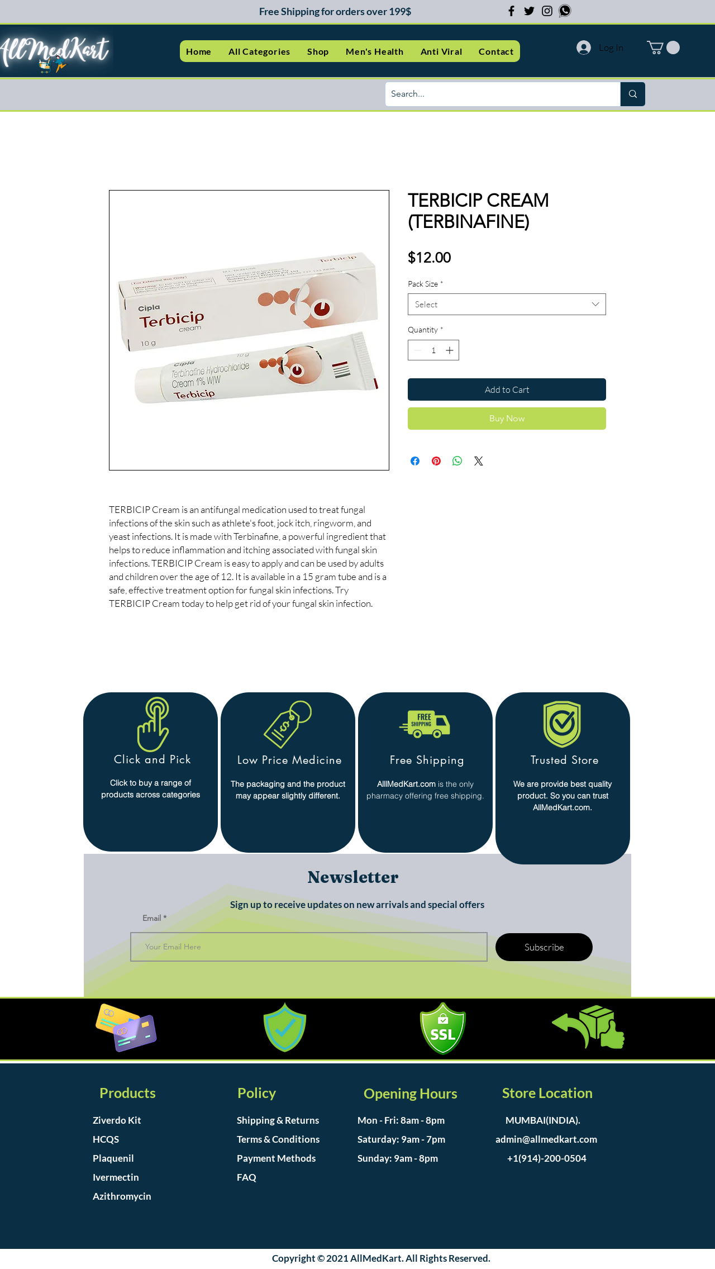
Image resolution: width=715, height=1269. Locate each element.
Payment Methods (277, 1158)
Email (151, 918)
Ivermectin (116, 1177)
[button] (259, 51)
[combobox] (507, 304)
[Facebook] (511, 11)
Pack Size (426, 283)
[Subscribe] (544, 947)
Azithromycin (122, 1196)
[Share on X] (478, 461)
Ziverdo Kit (117, 1120)
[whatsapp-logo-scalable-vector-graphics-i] (565, 11)
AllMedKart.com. (562, 807)
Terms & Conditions (278, 1139)
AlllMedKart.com (406, 784)
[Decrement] (416, 350)
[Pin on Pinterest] (436, 461)
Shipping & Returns (278, 1120)
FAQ (246, 1177)
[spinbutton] (433, 350)
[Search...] (494, 94)
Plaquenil (113, 1158)
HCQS (106, 1139)
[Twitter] (529, 11)
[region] (150, 772)
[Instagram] (547, 11)
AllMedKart (376, 1258)
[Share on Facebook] (415, 461)
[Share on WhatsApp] (457, 461)
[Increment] (450, 350)
